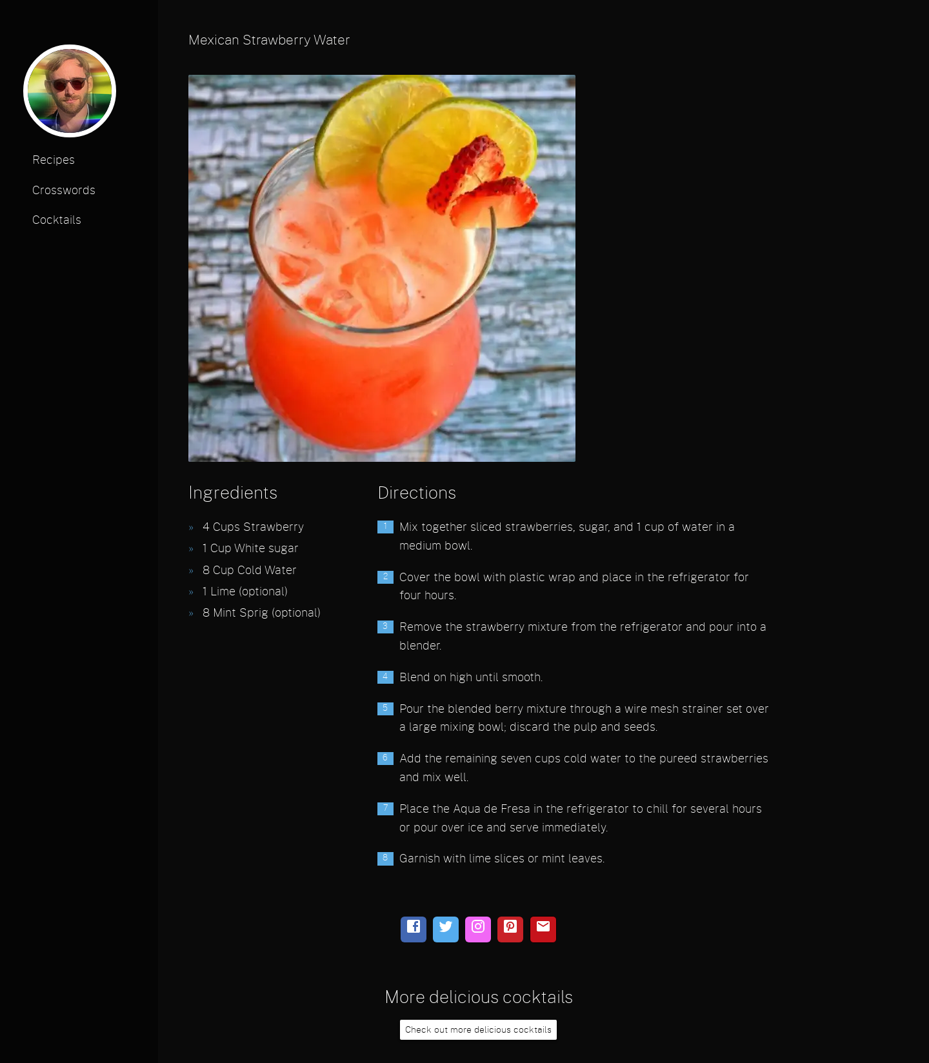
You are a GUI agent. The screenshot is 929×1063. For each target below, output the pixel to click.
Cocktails (56, 220)
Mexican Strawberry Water (269, 40)
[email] (543, 929)
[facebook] (413, 929)
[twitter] (446, 929)
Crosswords (63, 191)
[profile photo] (69, 95)
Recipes (53, 160)
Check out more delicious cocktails (478, 1030)
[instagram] (478, 929)
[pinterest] (510, 929)
